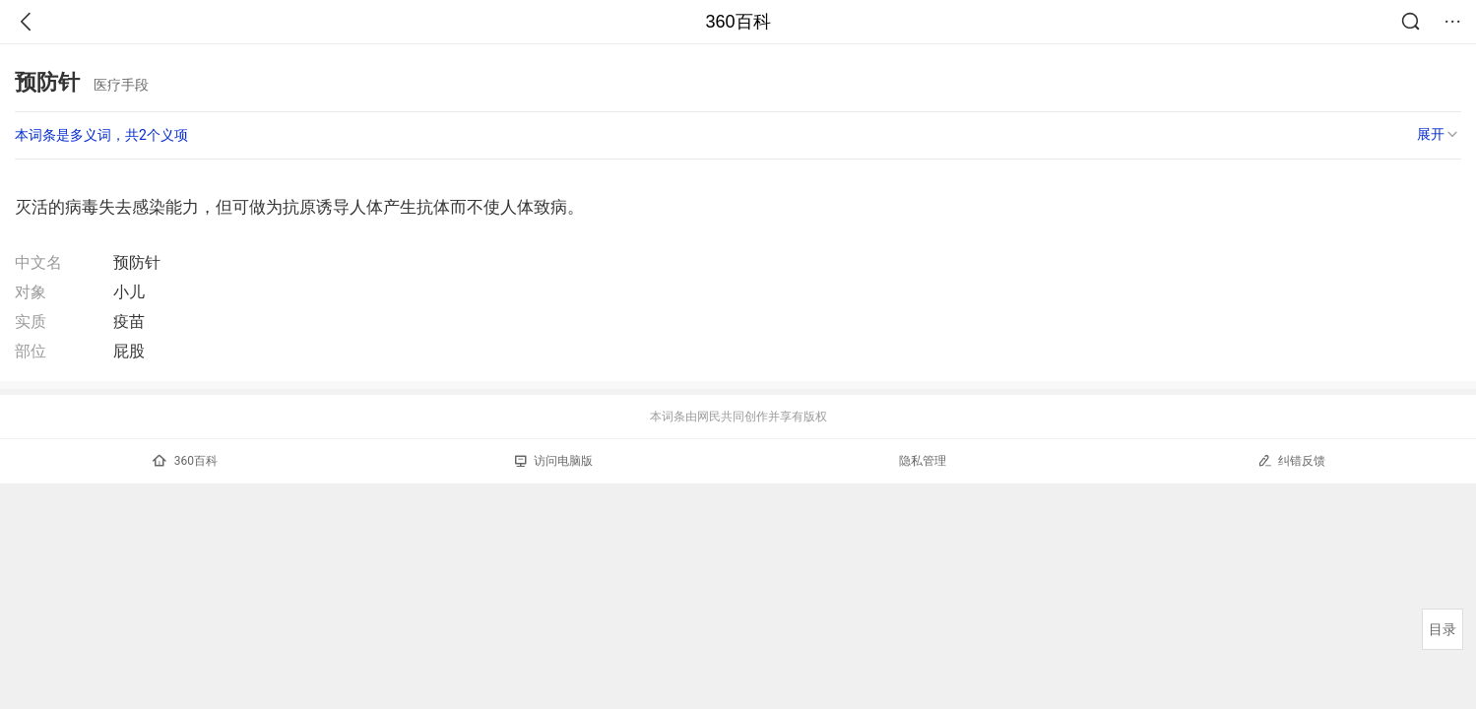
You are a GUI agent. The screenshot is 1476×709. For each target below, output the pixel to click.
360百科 (737, 22)
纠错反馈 (1291, 460)
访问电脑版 (554, 461)
